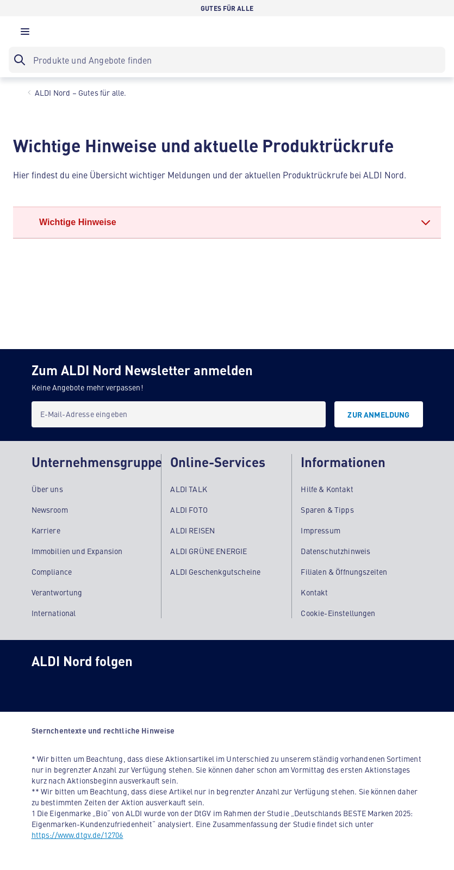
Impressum (320, 529)
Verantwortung (57, 591)
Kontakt (314, 591)
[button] (25, 34)
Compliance (52, 571)
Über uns (47, 488)
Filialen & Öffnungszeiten (344, 571)
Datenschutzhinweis (335, 550)
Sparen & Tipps (327, 509)
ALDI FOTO (188, 509)
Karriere (46, 529)
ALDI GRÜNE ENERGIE (208, 550)
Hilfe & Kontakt (327, 488)
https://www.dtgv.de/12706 (77, 834)
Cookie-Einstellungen (338, 612)
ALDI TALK (188, 488)
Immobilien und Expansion (77, 550)
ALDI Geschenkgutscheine (215, 571)
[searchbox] (227, 60)
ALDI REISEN (192, 529)
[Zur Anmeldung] (378, 414)
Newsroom (50, 509)
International (54, 612)
